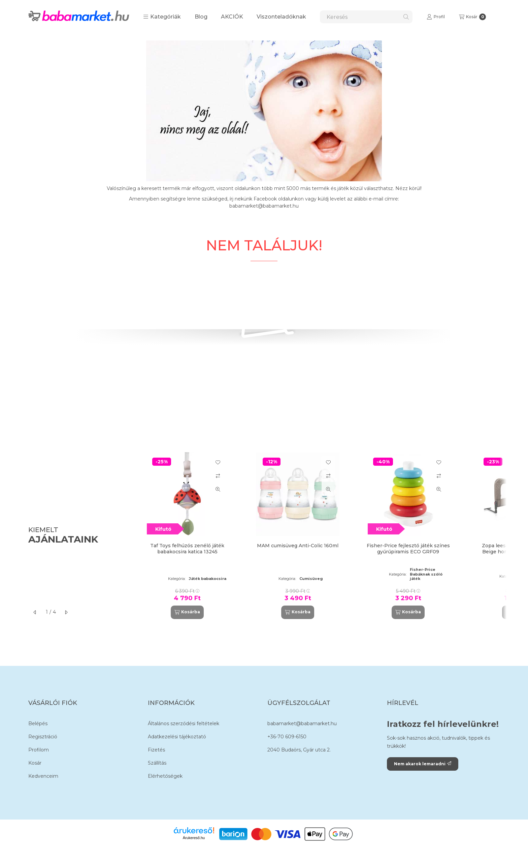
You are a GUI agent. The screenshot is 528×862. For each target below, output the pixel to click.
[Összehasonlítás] (218, 476)
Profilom (38, 750)
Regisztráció (42, 737)
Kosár (34, 763)
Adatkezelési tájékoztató (177, 737)
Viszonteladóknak (281, 16)
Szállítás (157, 763)
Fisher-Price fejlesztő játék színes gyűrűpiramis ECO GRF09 (408, 549)
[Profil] (435, 17)
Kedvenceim (43, 776)
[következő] (66, 612)
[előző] (35, 612)
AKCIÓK (232, 16)
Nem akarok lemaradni (422, 763)
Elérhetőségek (165, 776)
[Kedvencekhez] (218, 462)
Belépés (37, 723)
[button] (162, 17)
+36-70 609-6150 (286, 737)
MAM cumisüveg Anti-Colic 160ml (297, 546)
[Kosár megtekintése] (472, 17)
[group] (319, 535)
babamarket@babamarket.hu (302, 723)
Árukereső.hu (194, 838)
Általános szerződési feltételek (183, 723)
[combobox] (366, 17)
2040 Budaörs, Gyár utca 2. (299, 750)
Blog (201, 16)
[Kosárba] (187, 612)
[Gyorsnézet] (218, 489)
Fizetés (156, 750)
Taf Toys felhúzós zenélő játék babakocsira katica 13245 (187, 549)
